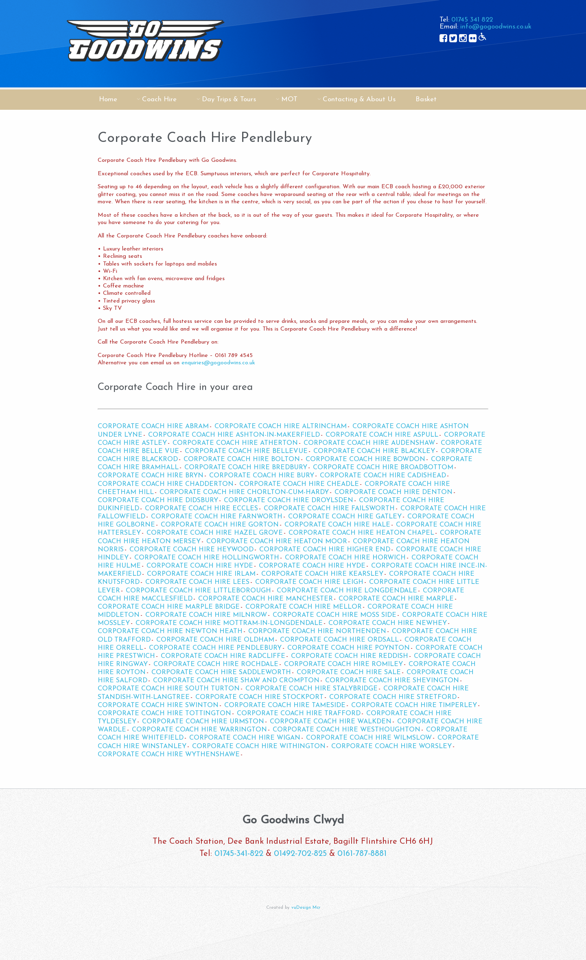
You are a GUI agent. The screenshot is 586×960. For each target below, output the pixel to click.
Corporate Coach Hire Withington (259, 746)
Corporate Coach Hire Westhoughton (346, 730)
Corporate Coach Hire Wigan (244, 738)
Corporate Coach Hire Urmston (203, 721)
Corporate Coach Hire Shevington (392, 680)
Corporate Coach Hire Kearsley (322, 574)
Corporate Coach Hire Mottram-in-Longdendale (229, 623)
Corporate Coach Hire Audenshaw (369, 443)
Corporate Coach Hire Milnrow (206, 615)
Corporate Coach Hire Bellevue (246, 451)
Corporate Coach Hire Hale (337, 525)
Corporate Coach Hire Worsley (391, 746)
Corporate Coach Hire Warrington (199, 730)
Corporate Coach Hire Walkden (330, 721)
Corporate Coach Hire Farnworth (216, 517)
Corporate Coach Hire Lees (197, 582)
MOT (289, 99)
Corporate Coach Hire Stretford (393, 697)
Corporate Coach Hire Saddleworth (221, 672)
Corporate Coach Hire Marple (396, 599)
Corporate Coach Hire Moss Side (334, 615)
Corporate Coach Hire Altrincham (280, 426)
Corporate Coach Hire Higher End (324, 549)
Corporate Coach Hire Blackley (374, 451)
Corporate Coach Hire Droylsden (288, 500)
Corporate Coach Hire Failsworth (329, 508)
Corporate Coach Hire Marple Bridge (169, 607)
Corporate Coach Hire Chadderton (166, 484)
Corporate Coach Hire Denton (394, 492)
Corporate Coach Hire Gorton (220, 525)
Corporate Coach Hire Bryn (150, 475)
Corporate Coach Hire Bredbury (245, 467)
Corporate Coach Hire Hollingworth (206, 558)
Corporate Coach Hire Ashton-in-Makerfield (234, 435)
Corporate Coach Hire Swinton (158, 705)
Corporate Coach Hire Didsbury (158, 500)
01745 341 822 (472, 19)
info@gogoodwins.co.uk (495, 26)
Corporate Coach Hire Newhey (387, 623)
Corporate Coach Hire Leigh (309, 582)
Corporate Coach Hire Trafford (299, 713)
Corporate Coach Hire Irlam (201, 574)
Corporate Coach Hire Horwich (345, 558)
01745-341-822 (238, 854)
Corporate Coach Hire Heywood (191, 549)
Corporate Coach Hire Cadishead (383, 475)
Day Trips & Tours (229, 99)
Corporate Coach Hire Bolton (242, 459)
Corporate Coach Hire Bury (261, 475)
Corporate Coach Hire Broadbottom (383, 467)
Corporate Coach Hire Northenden (317, 631)
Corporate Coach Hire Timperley (414, 705)
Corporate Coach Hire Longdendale (347, 591)
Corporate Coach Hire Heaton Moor (276, 541)
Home (108, 99)
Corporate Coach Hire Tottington (164, 713)
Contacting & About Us (359, 99)
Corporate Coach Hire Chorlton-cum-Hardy (244, 492)
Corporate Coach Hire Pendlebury (215, 648)
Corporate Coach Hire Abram (153, 426)
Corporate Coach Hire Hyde (199, 566)
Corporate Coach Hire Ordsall (339, 640)
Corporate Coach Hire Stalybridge (311, 689)
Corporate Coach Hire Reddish (349, 656)
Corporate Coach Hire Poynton (348, 648)
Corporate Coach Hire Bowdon (365, 459)
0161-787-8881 (362, 854)
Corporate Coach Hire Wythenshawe (169, 754)
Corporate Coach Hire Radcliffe (223, 656)
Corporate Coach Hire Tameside (284, 705)
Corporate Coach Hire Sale (349, 672)
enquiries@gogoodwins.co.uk (218, 363)
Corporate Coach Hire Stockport (259, 697)
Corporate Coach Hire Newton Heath (170, 631)
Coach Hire (159, 99)
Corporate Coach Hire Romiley (343, 664)
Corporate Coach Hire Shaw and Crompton (236, 680)
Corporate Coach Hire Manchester (265, 599)
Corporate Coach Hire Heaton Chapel (361, 533)
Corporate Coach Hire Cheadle (299, 484)
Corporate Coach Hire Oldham (215, 640)
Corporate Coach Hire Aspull (382, 435)
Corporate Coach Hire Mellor (303, 607)
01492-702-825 (300, 854)
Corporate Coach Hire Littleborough (198, 591)
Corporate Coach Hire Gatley (345, 517)
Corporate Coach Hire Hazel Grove (214, 533)
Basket (426, 99)
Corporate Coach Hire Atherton (235, 443)
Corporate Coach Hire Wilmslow (369, 738)
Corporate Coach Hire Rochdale (215, 664)
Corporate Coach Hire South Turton (169, 689)
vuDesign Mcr (305, 908)
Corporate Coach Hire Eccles (201, 508)
